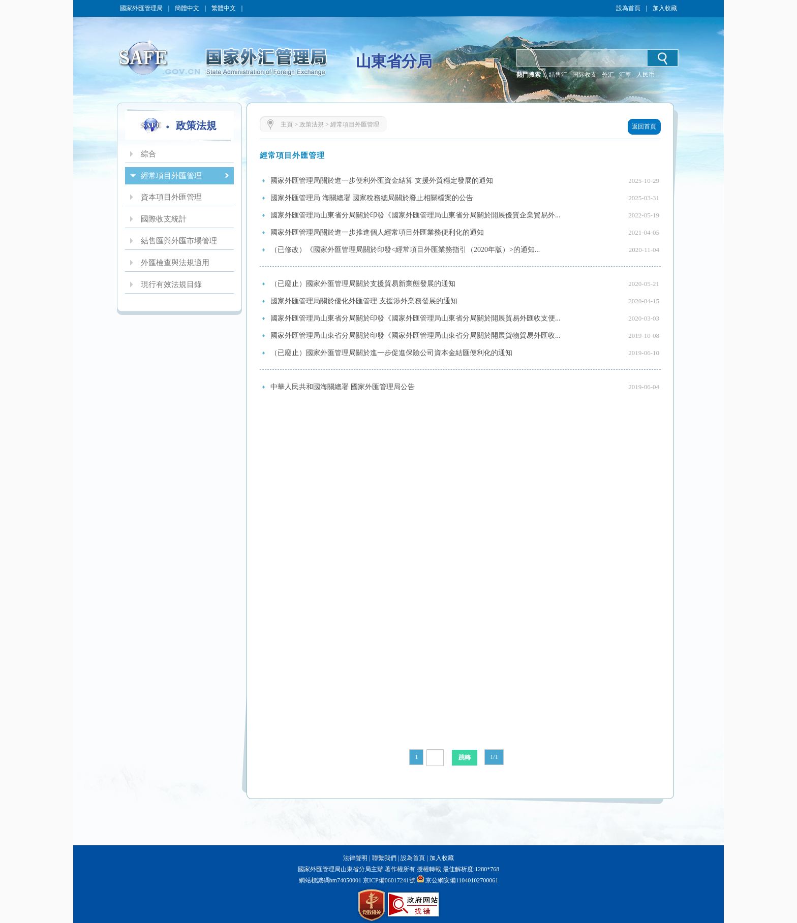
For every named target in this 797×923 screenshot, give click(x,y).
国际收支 (584, 74)
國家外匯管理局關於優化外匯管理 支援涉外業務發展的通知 (363, 301)
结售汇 (558, 74)
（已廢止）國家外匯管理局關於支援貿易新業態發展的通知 (362, 284)
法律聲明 (355, 858)
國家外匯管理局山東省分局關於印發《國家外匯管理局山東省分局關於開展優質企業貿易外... (415, 215)
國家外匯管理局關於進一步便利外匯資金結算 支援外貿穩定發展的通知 (381, 180)
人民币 (645, 74)
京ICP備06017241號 (388, 880)
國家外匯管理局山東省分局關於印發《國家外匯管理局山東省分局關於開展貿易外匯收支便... (415, 318)
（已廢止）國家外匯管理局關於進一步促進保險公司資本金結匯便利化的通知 (391, 353)
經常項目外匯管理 (354, 124)
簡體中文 (187, 8)
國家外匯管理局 (141, 8)
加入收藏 (665, 8)
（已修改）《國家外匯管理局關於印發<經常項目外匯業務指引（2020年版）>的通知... (405, 249)
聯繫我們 (384, 858)
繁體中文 (223, 8)
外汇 (608, 74)
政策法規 (311, 124)
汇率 (625, 74)
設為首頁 (628, 8)
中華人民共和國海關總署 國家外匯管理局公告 (342, 387)
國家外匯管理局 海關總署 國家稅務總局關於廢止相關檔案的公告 (371, 198)
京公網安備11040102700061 (462, 880)
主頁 (287, 124)
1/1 (494, 756)
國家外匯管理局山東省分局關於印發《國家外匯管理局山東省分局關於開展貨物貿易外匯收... (415, 335)
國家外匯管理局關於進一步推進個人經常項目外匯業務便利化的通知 (377, 232)
